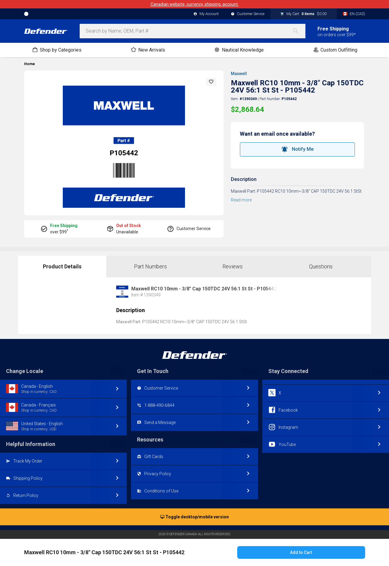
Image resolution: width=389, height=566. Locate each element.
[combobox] (192, 31)
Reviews (232, 266)
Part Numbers (150, 266)
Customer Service (247, 14)
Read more (241, 200)
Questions (321, 266)
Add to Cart (301, 552)
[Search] (298, 31)
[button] (211, 82)
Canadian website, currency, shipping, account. (195, 4)
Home (29, 64)
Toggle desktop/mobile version (194, 517)
